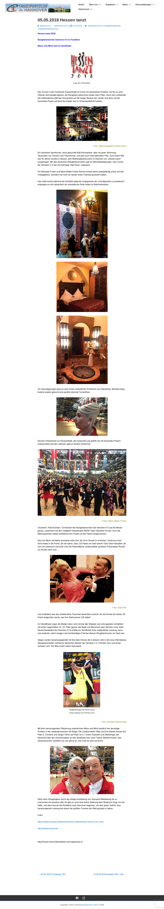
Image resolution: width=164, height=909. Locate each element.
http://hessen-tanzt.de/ (48, 828)
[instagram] (83, 898)
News (127, 4)
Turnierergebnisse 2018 (48, 29)
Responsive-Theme (91, 905)
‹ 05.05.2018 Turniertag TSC (53, 874)
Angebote (112, 4)
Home (81, 4)
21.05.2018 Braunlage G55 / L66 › (108, 874)
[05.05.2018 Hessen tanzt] (77, 26)
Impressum (85, 9)
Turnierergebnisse (112, 26)
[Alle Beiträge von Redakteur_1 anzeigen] (45, 26)
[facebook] (77, 898)
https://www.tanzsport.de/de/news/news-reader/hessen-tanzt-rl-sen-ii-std (70, 822)
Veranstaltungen (145, 4)
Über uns (95, 4)
